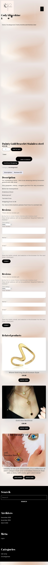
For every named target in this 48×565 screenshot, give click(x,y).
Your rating (6, 222)
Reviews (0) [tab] (18, 172)
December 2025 (6, 517)
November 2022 (6, 520)
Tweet (4, 154)
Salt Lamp (4, 554)
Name (4, 237)
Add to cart (16, 149)
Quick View (24, 380)
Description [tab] (8, 172)
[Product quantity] (6, 149)
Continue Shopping (10, 163)
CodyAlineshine (11, 15)
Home (4, 25)
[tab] (42, 9)
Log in (3, 538)
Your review (6, 226)
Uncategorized (11, 25)
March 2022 (4, 523)
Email (4, 245)
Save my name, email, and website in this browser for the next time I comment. (23, 256)
